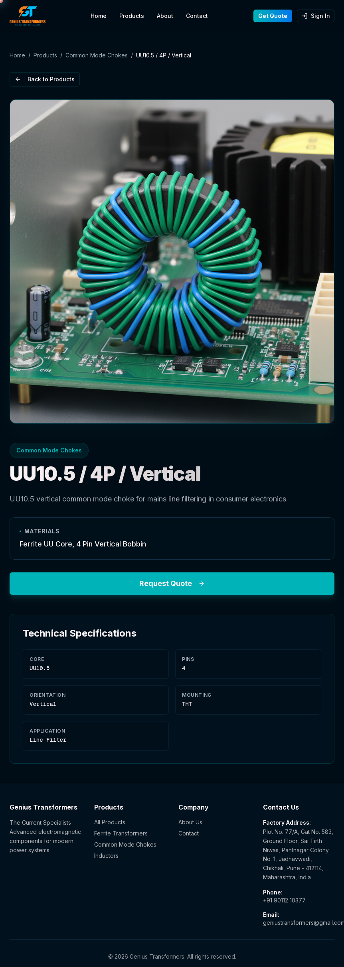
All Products (109, 822)
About (165, 15)
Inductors (106, 855)
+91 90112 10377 (284, 900)
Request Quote (172, 583)
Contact (197, 15)
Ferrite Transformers (121, 833)
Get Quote (272, 15)
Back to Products (45, 79)
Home (99, 15)
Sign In (315, 15)
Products (131, 15)
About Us (190, 822)
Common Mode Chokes (96, 55)
